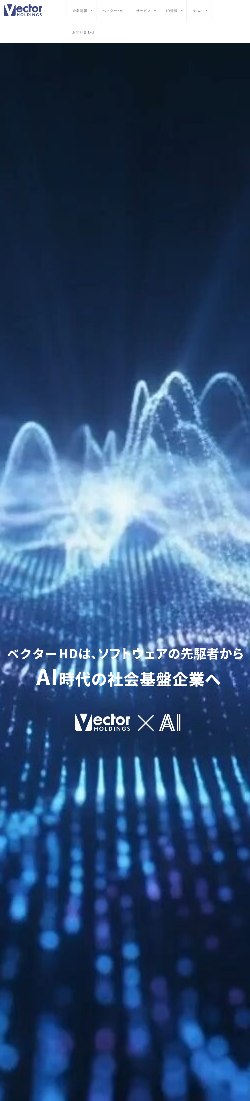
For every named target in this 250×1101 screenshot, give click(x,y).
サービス (143, 11)
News (198, 11)
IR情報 (172, 11)
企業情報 (80, 11)
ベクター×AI (113, 11)
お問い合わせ (83, 32)
